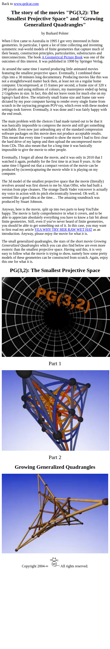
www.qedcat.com (26, 4)
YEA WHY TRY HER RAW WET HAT (63, 229)
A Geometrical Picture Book (62, 57)
